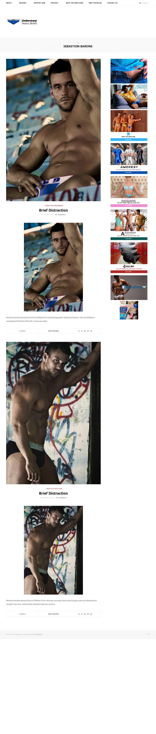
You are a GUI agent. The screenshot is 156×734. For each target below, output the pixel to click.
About (9, 3)
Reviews (22, 3)
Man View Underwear (54, 205)
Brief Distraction (53, 210)
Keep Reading (53, 331)
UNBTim (23, 331)
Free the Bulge (95, 3)
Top (148, 634)
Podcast (54, 3)
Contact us (112, 3)
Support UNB (39, 3)
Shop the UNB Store (74, 3)
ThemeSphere (37, 634)
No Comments (60, 214)
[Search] (140, 3)
